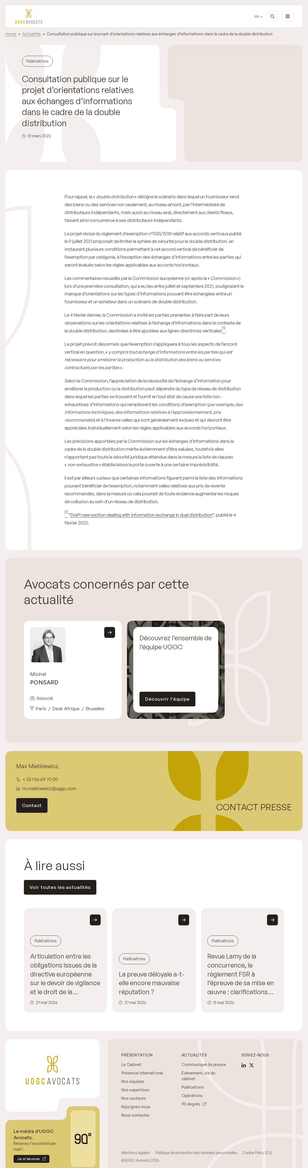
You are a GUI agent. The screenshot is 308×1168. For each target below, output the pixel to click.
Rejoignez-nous (135, 1106)
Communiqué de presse (204, 1064)
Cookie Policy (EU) (257, 1152)
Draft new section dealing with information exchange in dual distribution (141, 515)
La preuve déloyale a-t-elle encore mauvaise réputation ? (151, 983)
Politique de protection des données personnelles (196, 1152)
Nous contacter (135, 1115)
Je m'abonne (27, 1160)
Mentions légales (135, 1152)
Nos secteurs (133, 1098)
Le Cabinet (131, 1064)
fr (257, 17)
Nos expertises (135, 1089)
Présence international (142, 1073)
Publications (193, 1087)
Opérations (192, 1095)
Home (10, 34)
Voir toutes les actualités (60, 887)
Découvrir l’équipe (167, 699)
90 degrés (191, 1104)
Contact (32, 805)
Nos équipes (132, 1081)
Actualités (31, 34)
